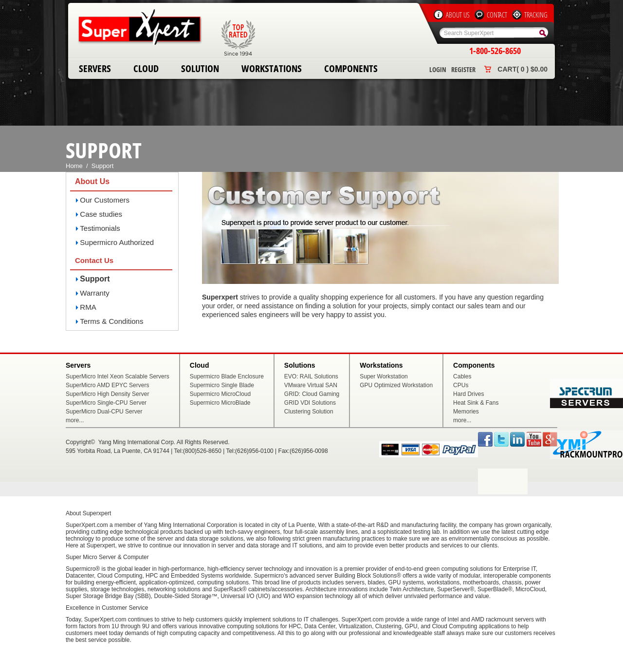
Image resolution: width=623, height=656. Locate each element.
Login (437, 69)
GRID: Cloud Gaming (311, 394)
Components (351, 68)
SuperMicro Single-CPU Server (106, 402)
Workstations (271, 68)
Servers (95, 68)
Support (95, 279)
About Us (458, 14)
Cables (462, 376)
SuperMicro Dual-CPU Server (104, 411)
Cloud (146, 68)
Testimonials (100, 228)
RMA (88, 307)
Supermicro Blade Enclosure (227, 376)
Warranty (94, 293)
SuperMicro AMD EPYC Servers (107, 385)
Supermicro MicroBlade (220, 402)
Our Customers (104, 200)
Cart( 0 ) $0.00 (522, 69)
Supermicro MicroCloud (220, 394)
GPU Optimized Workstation (396, 385)
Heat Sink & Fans (475, 402)
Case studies (101, 214)
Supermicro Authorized (117, 242)
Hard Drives (468, 394)
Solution (200, 68)
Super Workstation (384, 376)
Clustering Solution (308, 411)
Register (463, 69)
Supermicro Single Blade (222, 385)
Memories (466, 411)
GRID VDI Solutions (310, 402)
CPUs (460, 385)
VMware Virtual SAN (310, 385)
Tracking (536, 14)
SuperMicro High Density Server (107, 394)
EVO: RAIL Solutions (311, 376)
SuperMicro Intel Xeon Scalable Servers (117, 376)
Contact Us (94, 260)
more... (75, 420)
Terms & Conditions (111, 321)
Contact (497, 14)
